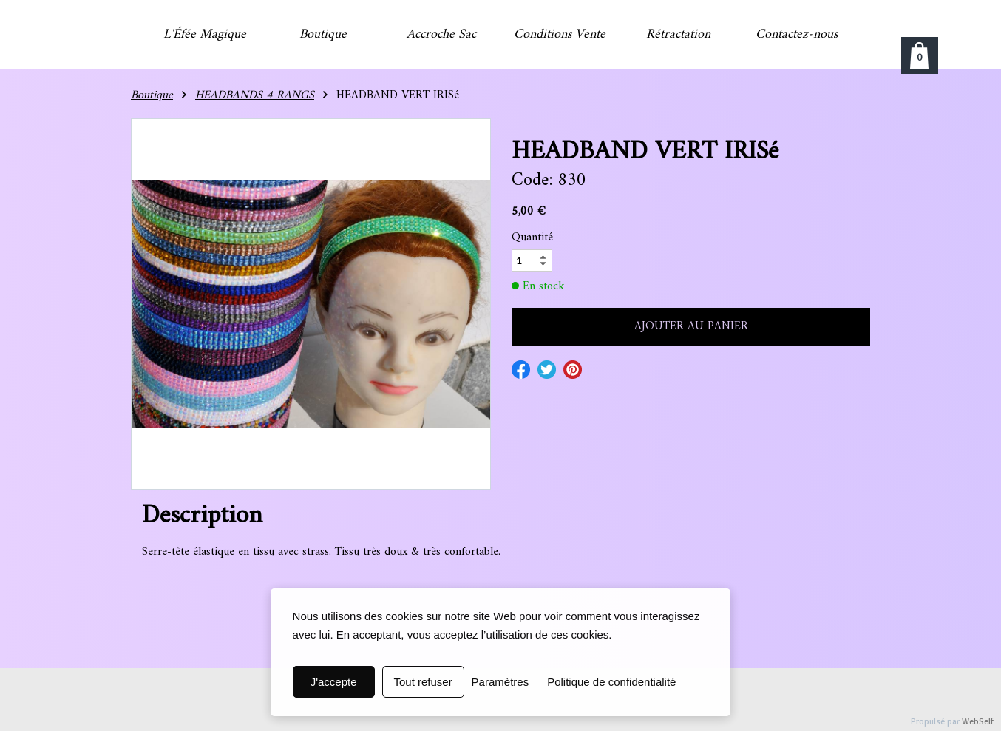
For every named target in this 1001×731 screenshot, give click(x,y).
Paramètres (500, 682)
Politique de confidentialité (611, 682)
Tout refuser (422, 682)
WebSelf (978, 721)
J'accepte (334, 682)
